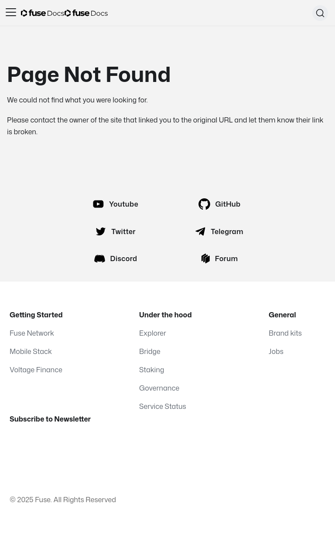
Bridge (150, 351)
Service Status (162, 406)
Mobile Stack (31, 351)
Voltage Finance (36, 369)
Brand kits (285, 333)
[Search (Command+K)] (320, 13)
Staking (151, 369)
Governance (159, 388)
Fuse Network (32, 333)
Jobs (276, 351)
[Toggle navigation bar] (10, 13)
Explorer (152, 333)
